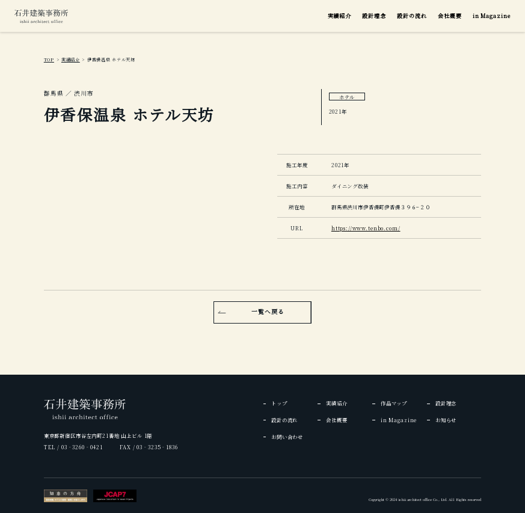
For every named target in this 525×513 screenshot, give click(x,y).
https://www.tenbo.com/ (366, 228)
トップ (279, 403)
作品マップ (394, 403)
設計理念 (374, 16)
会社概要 (450, 16)
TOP (49, 60)
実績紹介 (340, 16)
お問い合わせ (287, 436)
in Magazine (492, 16)
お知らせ (445, 419)
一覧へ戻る (267, 311)
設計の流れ (412, 16)
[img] (41, 16)
